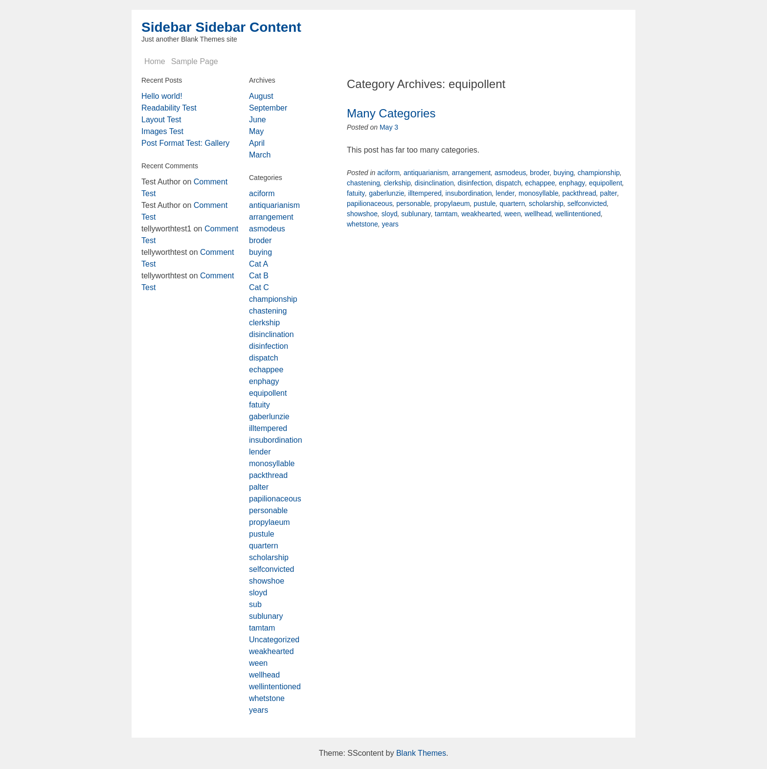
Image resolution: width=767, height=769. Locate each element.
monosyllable (539, 193)
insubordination (469, 193)
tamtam (446, 214)
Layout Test (161, 119)
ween (512, 214)
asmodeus (510, 173)
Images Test (162, 131)
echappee (540, 183)
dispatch (508, 183)
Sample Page (194, 61)
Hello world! (161, 96)
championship (599, 173)
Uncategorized (274, 639)
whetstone (362, 224)
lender (505, 193)
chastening (363, 183)
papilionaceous (369, 203)
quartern (512, 203)
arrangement (471, 173)
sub (255, 604)
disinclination (434, 183)
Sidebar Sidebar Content (221, 27)
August (261, 96)
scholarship (546, 203)
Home (154, 61)
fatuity (356, 193)
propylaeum (452, 203)
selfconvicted (587, 203)
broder (539, 173)
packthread (579, 193)
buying (564, 173)
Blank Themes (421, 753)
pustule (485, 203)
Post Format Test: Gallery (185, 143)
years (390, 224)
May (256, 131)
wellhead (537, 214)
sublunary (416, 214)
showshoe (362, 214)
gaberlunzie (386, 193)
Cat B (259, 275)
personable (413, 203)
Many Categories (391, 113)
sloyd (390, 214)
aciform (388, 173)
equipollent (605, 183)
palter (608, 193)
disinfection (474, 183)
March (260, 155)
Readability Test (169, 108)
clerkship (397, 183)
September (268, 108)
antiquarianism (426, 173)
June (257, 119)
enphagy (572, 183)
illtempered (424, 193)
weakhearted (480, 214)
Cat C (259, 287)
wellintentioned (578, 214)
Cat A (258, 264)
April (257, 143)
